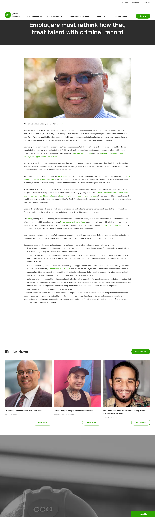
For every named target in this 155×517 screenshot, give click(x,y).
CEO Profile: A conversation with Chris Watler (24, 410)
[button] (34, 16)
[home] (12, 16)
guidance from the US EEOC (59, 268)
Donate (143, 16)
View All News (141, 351)
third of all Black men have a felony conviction (78, 195)
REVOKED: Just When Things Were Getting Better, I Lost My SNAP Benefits (124, 412)
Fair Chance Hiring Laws (82, 153)
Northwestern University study (72, 222)
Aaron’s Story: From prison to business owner (73, 410)
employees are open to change (114, 225)
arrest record (63, 176)
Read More (42, 422)
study (30, 218)
